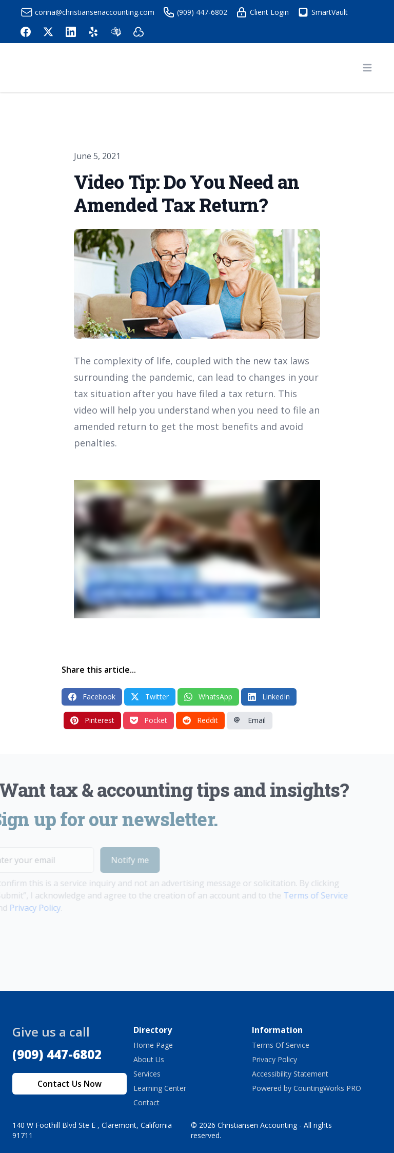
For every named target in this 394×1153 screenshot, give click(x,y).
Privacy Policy (274, 1059)
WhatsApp (208, 696)
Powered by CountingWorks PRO (306, 1088)
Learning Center (159, 1088)
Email (249, 720)
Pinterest (92, 720)
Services (147, 1074)
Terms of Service (302, 895)
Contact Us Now (69, 1083)
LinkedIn (269, 696)
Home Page (153, 1045)
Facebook (91, 696)
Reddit (200, 720)
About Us (148, 1059)
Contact (146, 1102)
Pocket (148, 720)
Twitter (150, 696)
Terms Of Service (280, 1045)
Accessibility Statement (290, 1074)
